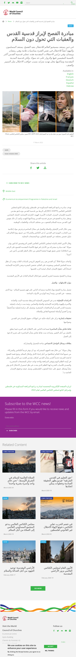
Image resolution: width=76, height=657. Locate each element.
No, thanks (49, 651)
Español (70, 83)
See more (38, 588)
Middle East (10, 191)
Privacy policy (9, 417)
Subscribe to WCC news (19, 183)
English (70, 74)
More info (18, 655)
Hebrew (70, 86)
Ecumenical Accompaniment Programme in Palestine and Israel (31, 199)
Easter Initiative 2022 (11, 154)
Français (70, 77)
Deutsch (70, 80)
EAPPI (6, 150)
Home (3, 21)
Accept (50, 646)
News (10, 21)
